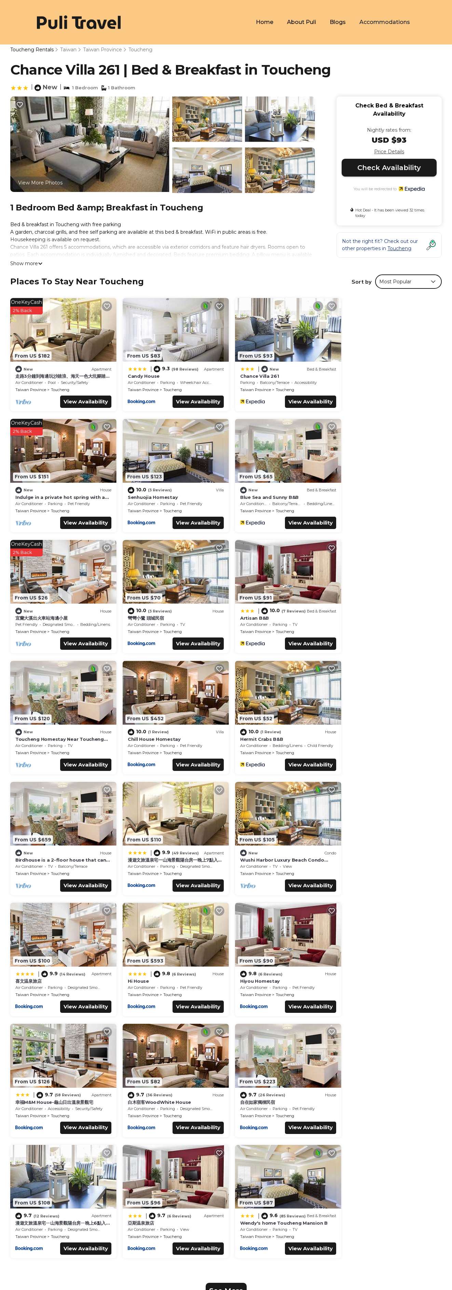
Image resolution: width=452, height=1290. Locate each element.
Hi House (26, 854)
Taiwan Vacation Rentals (49, 1140)
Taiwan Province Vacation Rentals (60, 1129)
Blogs (338, 22)
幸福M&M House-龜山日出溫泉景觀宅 (273, 854)
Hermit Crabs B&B (365, 613)
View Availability (82, 400)
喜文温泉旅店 (357, 735)
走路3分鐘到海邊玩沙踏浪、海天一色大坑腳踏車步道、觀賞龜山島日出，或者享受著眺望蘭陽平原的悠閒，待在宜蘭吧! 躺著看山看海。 (335, 1122)
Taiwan (68, 50)
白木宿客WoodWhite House (375, 854)
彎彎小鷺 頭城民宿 (362, 493)
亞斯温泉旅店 (247, 974)
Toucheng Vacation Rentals (52, 1118)
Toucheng (140, 50)
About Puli (301, 22)
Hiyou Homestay (144, 854)
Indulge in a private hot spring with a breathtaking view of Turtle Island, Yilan (326, 1159)
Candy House (140, 374)
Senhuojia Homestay (40, 493)
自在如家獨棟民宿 (32, 974)
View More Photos (40, 183)
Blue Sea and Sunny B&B (154, 493)
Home (265, 22)
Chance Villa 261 (253, 374)
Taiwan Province (102, 50)
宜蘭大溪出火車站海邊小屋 (260, 493)
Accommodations (385, 22)
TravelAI (85, 1218)
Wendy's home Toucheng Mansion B (387, 977)
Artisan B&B (29, 616)
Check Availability (389, 168)
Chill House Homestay (260, 613)
